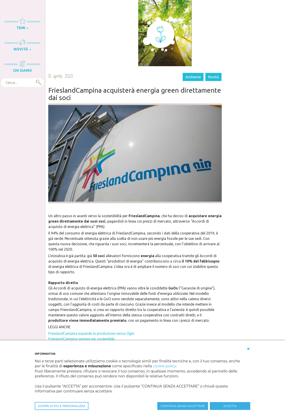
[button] (248, 349)
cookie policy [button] (164, 366)
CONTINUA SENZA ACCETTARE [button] (182, 406)
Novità (213, 77)
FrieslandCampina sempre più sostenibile (81, 339)
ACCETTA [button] (230, 406)
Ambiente (193, 77)
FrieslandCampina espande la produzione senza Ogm (91, 333)
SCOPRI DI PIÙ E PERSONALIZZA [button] (61, 406)
